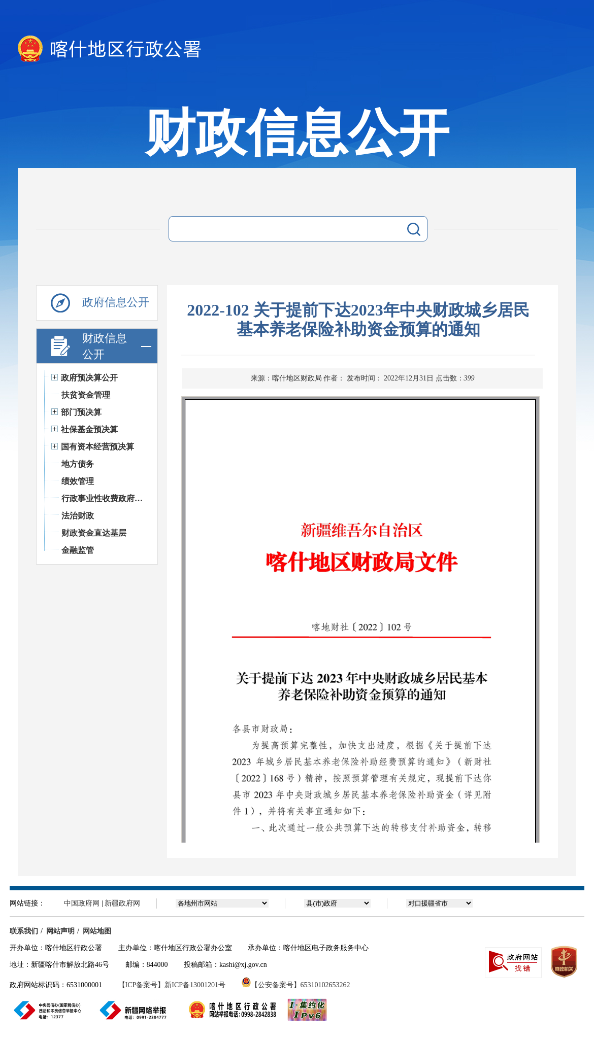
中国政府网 (82, 903)
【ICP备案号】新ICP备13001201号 (172, 985)
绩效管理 (77, 481)
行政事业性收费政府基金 (104, 498)
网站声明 (60, 931)
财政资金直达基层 (93, 533)
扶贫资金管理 (85, 395)
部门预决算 (81, 412)
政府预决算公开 (89, 377)
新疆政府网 (122, 903)
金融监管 (77, 550)
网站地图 (97, 931)
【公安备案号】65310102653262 (296, 985)
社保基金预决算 (89, 429)
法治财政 (77, 515)
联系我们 (24, 931)
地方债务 (77, 464)
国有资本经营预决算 (97, 446)
